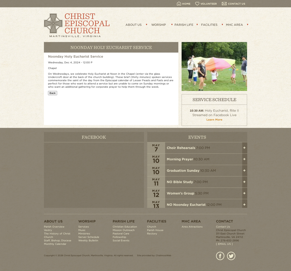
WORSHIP (158, 24)
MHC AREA (234, 24)
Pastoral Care (121, 233)
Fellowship (119, 237)
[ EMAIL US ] (224, 243)
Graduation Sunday (183, 171)
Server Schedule (88, 237)
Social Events (121, 240)
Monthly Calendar (55, 243)
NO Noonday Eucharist (186, 205)
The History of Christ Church (57, 235)
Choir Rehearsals (181, 148)
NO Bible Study (180, 182)
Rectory (152, 233)
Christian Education (125, 226)
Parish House (155, 230)
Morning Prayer (180, 159)
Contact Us (223, 226)
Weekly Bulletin (88, 240)
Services (83, 226)
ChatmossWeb (163, 255)
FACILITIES (209, 24)
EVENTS (197, 136)
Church (151, 226)
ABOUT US (133, 24)
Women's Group (180, 193)
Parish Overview (54, 226)
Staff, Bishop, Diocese (57, 240)
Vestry (48, 230)
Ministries (84, 233)
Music (81, 230)
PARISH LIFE (183, 24)
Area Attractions (192, 226)
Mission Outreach (124, 230)
